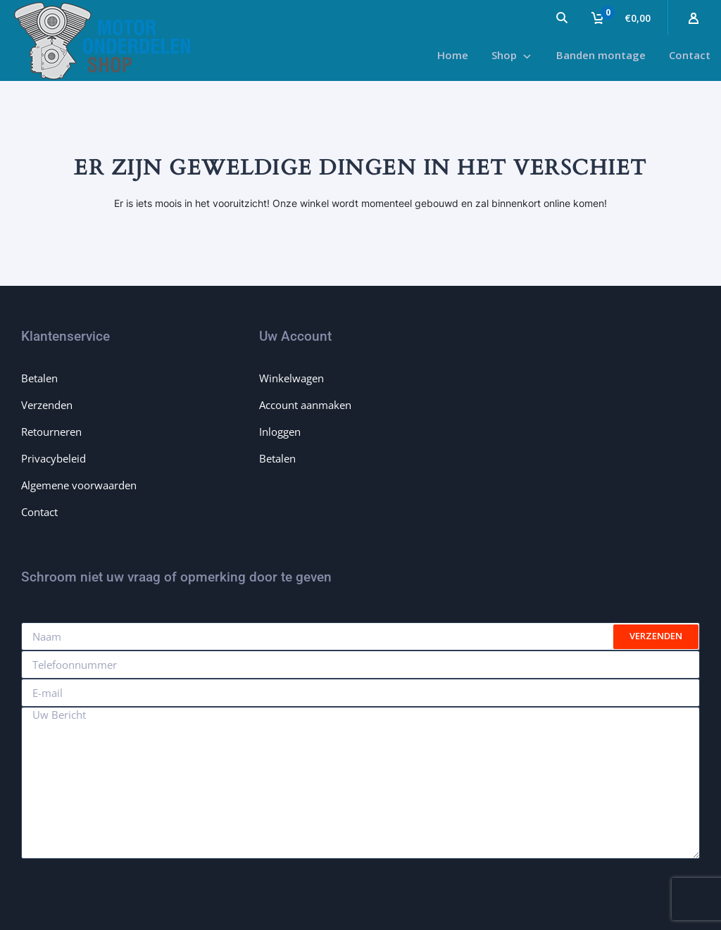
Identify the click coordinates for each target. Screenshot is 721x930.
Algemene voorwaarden (79, 485)
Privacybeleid (53, 458)
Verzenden (47, 405)
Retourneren (51, 432)
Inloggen (280, 432)
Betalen (39, 378)
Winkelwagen (291, 378)
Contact (39, 512)
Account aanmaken (305, 405)
